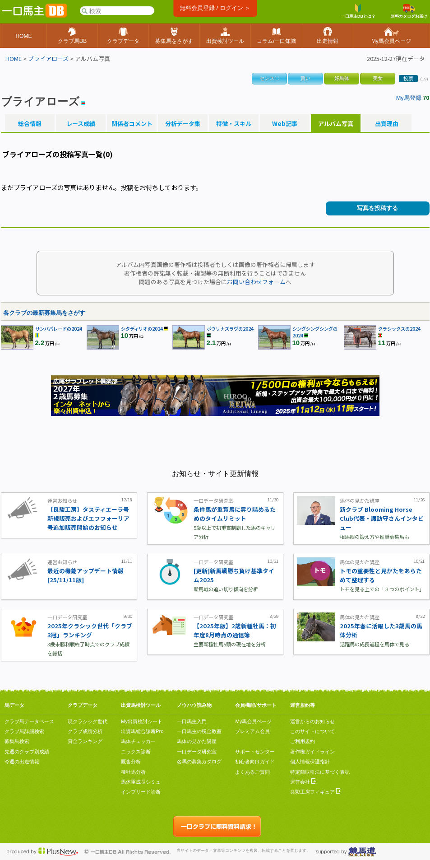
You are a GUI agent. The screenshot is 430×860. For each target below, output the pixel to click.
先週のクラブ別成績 (27, 751)
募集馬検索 (17, 741)
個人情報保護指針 (310, 761)
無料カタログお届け (409, 11)
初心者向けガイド (255, 761)
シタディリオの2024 (142, 328)
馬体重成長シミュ (141, 782)
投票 (408, 78)
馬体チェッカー (138, 741)
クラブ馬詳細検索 (24, 731)
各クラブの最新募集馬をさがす (44, 312)
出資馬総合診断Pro (142, 731)
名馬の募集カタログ (199, 761)
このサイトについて (312, 731)
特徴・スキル (233, 124)
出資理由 (386, 124)
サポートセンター (255, 751)
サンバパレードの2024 (58, 328)
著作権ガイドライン (312, 751)
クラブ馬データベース (29, 721)
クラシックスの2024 (399, 328)
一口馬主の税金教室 (199, 731)
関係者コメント (131, 124)
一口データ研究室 (197, 751)
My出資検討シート (141, 721)
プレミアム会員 (252, 731)
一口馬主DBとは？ (358, 11)
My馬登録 (408, 97)
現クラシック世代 (87, 721)
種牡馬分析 (133, 772)
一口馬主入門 (192, 721)
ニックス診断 (136, 751)
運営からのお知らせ (312, 721)
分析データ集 (182, 124)
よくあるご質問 (252, 772)
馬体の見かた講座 (197, 741)
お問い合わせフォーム (256, 281)
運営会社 (303, 782)
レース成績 (80, 124)
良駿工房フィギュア (315, 792)
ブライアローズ (48, 58)
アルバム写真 (335, 124)
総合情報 (30, 124)
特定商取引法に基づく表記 (320, 772)
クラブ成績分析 (85, 731)
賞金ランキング (85, 741)
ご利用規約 (302, 741)
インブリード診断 (141, 792)
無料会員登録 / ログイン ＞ (215, 8)
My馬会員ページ (253, 721)
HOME (13, 58)
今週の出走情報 (22, 761)
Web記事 (284, 124)
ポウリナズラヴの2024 (230, 328)
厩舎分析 (131, 761)
